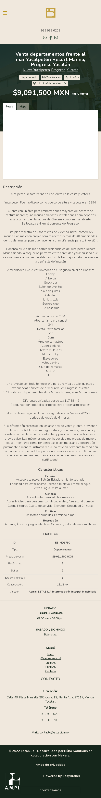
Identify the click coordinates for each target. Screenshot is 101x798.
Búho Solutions (76, 751)
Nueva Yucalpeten (36, 70)
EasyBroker (71, 776)
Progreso (58, 70)
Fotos (9, 106)
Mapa (23, 106)
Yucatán (72, 70)
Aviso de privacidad (50, 764)
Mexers (63, 755)
